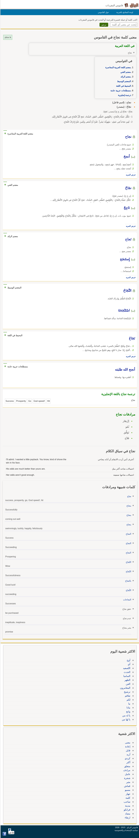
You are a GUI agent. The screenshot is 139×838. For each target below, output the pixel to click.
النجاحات (127, 599)
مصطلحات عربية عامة (120, 90)
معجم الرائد (125, 77)
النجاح (128, 534)
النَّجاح (128, 590)
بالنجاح (128, 581)
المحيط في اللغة (123, 86)
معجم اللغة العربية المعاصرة (117, 67)
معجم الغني (125, 72)
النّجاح (128, 562)
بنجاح (128, 506)
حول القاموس (102, 12)
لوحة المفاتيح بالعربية (124, 12)
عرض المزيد (130, 175)
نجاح (129, 496)
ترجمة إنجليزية (124, 95)
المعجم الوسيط (123, 81)
